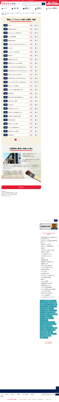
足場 (56, 314)
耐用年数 (49, 335)
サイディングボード (44, 310)
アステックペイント (44, 306)
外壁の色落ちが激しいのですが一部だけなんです (17, 70)
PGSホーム (42, 333)
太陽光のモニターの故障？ (13, 131)
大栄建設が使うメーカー (46, 285)
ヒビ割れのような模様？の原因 (14, 116)
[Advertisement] (49, 210)
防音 (56, 327)
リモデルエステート (44, 302)
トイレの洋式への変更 (45, 291)
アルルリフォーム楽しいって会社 (47, 249)
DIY (41, 335)
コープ (54, 329)
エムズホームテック (44, 320)
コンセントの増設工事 (45, 294)
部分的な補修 (10, 93)
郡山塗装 (43, 248)
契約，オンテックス (52, 310)
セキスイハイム (49, 316)
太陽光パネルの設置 (45, 251)
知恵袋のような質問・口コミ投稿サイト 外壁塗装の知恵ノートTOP (13, 13)
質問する (40, 9)
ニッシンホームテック (50, 327)
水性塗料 (48, 300)
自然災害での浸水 (11, 119)
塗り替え (44, 331)
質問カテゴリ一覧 (28, 13)
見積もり (43, 279)
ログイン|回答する (25, 394)
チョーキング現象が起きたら (14, 127)
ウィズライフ (42, 300)
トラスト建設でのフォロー (46, 253)
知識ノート (28, 9)
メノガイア (51, 318)
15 (22, 139)
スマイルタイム (48, 329)
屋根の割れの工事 (11, 40)
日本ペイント (50, 331)
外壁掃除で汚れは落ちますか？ (47, 261)
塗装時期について (44, 263)
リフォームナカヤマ (52, 306)
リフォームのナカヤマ (44, 322)
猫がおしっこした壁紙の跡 (13, 85)
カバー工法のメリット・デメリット (48, 296)
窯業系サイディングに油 (46, 244)
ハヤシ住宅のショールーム (46, 255)
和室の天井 (10, 55)
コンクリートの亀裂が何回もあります (15, 89)
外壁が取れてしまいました (13, 108)
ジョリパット (42, 316)
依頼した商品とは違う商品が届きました (16, 97)
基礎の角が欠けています (13, 59)
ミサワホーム (50, 308)
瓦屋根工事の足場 (44, 259)
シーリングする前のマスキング (47, 267)
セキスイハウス (43, 312)
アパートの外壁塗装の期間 (46, 287)
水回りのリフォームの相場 (46, 292)
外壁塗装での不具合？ (12, 29)
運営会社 (32, 394)
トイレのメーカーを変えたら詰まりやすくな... (17, 44)
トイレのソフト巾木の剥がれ (14, 51)
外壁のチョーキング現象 (13, 123)
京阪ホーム (42, 308)
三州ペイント (53, 333)
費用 (47, 318)
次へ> (25, 139)
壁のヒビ (10, 25)
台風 (49, 333)
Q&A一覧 (17, 9)
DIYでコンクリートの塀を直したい (15, 32)
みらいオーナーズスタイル (49, 304)
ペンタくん (42, 329)
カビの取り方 (10, 104)
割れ (56, 304)
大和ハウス (48, 314)
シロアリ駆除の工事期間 (46, 277)
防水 (46, 308)
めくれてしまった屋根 (12, 100)
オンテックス (52, 322)
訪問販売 (44, 335)
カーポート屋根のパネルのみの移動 (48, 289)
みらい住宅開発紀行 (52, 302)
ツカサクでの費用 (44, 281)
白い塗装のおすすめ (45, 273)
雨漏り (41, 304)
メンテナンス (53, 300)
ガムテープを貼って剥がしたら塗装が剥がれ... (17, 82)
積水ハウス (42, 314)
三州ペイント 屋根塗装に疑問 (47, 246)
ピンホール (10, 47)
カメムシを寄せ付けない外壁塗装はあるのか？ (17, 66)
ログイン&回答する (53, 9)
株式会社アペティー (44, 337)
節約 (41, 331)
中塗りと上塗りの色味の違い (47, 265)
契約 (46, 333)
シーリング (42, 327)
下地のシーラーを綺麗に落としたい (15, 112)
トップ (6, 9)
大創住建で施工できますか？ (47, 283)
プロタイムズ (49, 312)
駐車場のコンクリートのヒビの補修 (15, 63)
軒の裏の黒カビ (11, 134)
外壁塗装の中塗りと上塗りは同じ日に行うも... (17, 78)
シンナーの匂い (44, 271)
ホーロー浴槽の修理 (12, 36)
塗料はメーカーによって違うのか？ (15, 74)
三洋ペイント (42, 318)
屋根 (54, 312)
